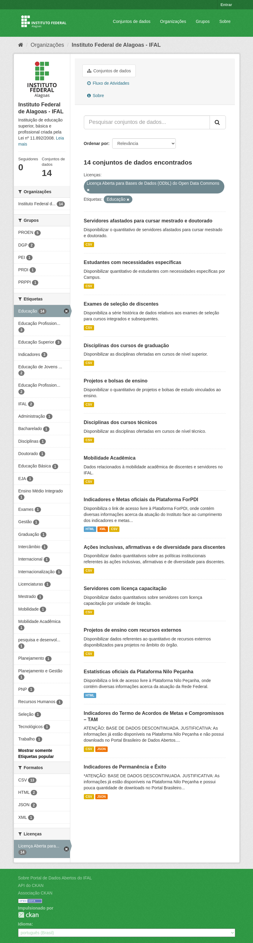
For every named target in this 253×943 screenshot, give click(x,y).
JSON (101, 749)
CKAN (28, 915)
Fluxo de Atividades (108, 83)
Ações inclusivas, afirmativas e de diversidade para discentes (155, 547)
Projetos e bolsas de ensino (116, 380)
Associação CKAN (35, 893)
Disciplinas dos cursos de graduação (126, 345)
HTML (90, 529)
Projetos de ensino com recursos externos (133, 630)
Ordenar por (96, 143)
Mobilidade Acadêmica (110, 457)
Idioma (25, 924)
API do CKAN (31, 885)
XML (102, 529)
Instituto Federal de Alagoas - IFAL (116, 45)
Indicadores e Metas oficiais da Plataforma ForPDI (141, 499)
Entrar (226, 4)
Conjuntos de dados (131, 21)
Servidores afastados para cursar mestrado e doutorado (148, 220)
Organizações (173, 21)
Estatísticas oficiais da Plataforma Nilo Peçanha (139, 671)
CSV (89, 244)
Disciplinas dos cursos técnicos (120, 422)
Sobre (224, 21)
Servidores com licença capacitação (125, 588)
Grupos (203, 21)
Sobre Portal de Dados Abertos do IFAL (55, 877)
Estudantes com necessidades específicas (133, 262)
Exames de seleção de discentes (121, 303)
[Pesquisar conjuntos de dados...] (147, 122)
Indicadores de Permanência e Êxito (125, 766)
